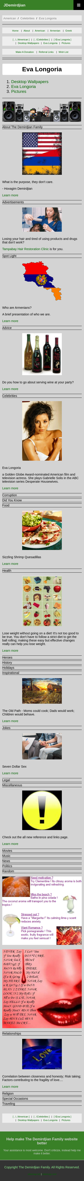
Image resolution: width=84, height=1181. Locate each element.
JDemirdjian (14, 5)
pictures (66, 43)
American (40, 30)
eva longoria (48, 18)
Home (15, 30)
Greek (68, 30)
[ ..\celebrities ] (42, 39)
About (27, 30)
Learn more (10, 195)
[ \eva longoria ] (62, 39)
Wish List (63, 52)
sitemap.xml (49, 1174)
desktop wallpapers (28, 43)
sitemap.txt (34, 1174)
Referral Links (46, 52)
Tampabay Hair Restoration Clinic (25, 249)
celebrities (27, 18)
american (9, 18)
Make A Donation (25, 52)
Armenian (55, 30)
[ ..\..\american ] (21, 39)
